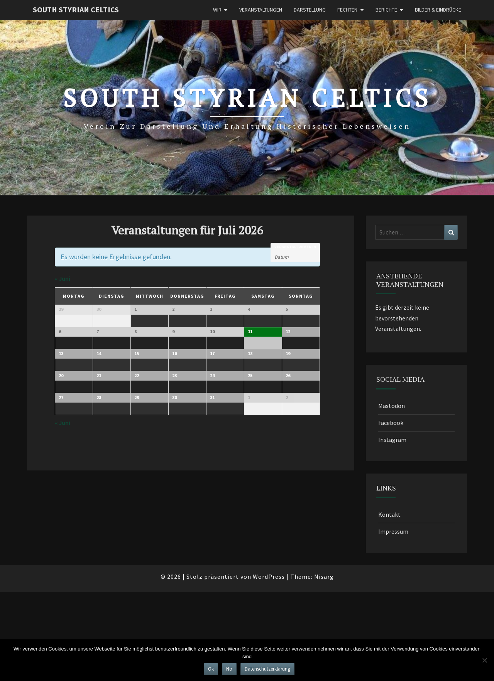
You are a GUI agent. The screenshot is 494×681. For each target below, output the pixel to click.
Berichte (386, 9)
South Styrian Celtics (76, 9)
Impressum (393, 531)
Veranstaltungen (260, 9)
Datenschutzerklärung (267, 669)
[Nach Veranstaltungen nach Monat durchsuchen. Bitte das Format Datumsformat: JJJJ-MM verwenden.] (293, 256)
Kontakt (389, 514)
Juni (62, 278)
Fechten (347, 9)
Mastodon (391, 406)
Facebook (390, 422)
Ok (211, 669)
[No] (484, 660)
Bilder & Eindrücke (438, 9)
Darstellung (310, 9)
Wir (217, 9)
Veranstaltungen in (295, 247)
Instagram (392, 439)
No (229, 669)
